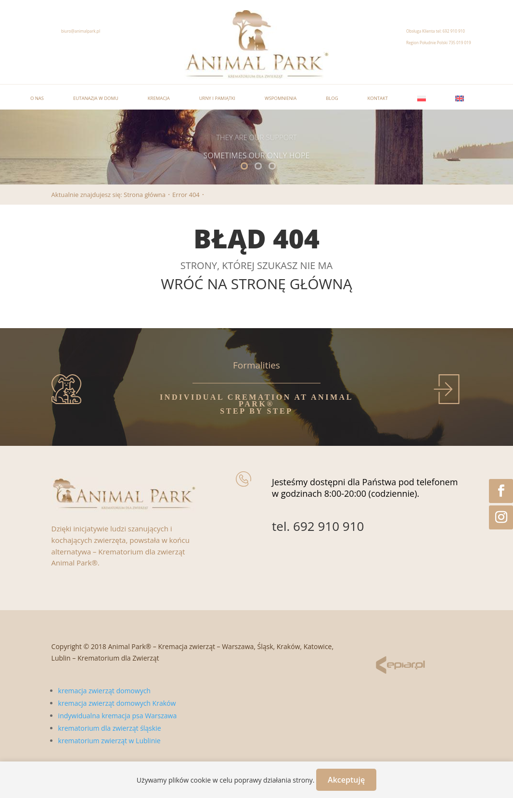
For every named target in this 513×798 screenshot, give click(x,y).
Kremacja (159, 98)
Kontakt (378, 98)
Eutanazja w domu (95, 98)
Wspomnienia (280, 98)
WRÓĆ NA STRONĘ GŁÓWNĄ (256, 284)
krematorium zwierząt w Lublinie (109, 740)
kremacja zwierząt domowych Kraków (117, 703)
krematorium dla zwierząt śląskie (109, 728)
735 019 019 (460, 42)
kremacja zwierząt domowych (104, 690)
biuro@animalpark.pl (80, 31)
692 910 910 (454, 31)
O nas (37, 98)
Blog (332, 98)
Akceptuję (346, 779)
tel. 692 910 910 (318, 526)
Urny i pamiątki (217, 98)
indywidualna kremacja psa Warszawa (117, 715)
